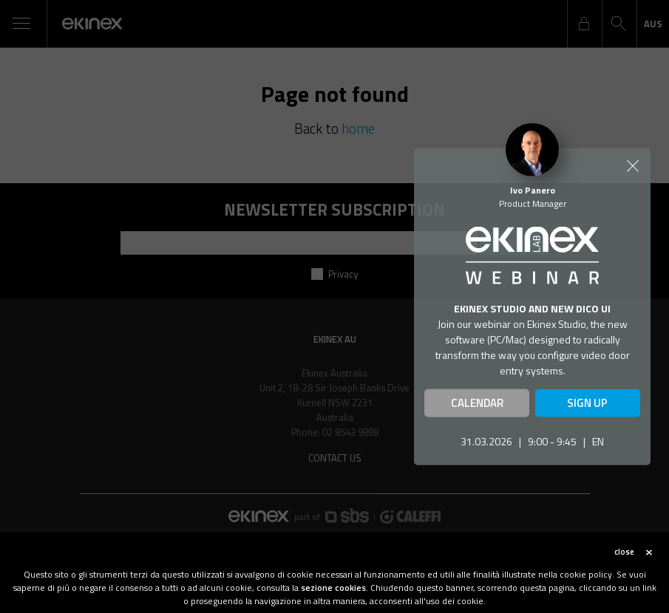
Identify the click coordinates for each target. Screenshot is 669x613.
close (624, 557)
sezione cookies (333, 593)
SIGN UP (587, 402)
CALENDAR (477, 402)
